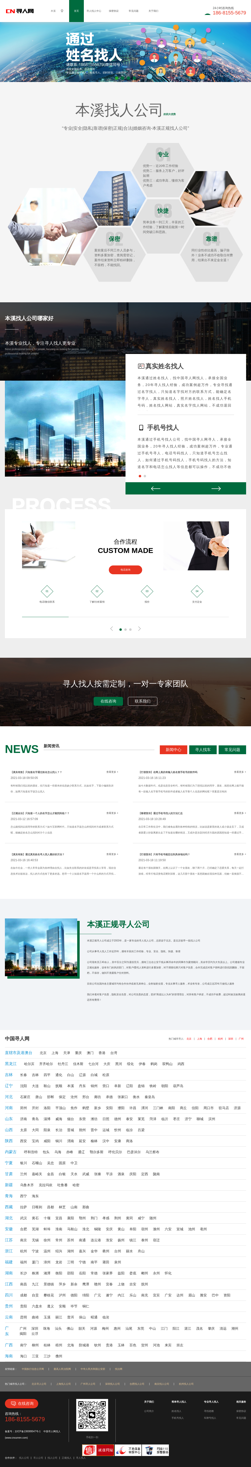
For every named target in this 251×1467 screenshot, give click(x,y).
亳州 (203, 1229)
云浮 (34, 1334)
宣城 (179, 1229)
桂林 (47, 1345)
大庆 (106, 1064)
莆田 (105, 1262)
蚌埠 (47, 1229)
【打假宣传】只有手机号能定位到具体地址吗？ (164, 854)
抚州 (144, 1284)
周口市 (208, 1108)
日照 (105, 1119)
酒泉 (121, 1174)
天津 (66, 1053)
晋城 (70, 1130)
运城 (105, 1130)
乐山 (132, 1295)
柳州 (35, 1345)
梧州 (58, 1345)
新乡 (97, 1108)
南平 (94, 1262)
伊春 (142, 1064)
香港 (102, 1053)
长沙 (23, 1273)
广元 (97, 1295)
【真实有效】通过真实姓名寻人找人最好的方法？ (37, 854)
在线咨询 (108, 701)
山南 (74, 1207)
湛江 (187, 1328)
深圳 (230, 1038)
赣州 (97, 1284)
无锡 (35, 1240)
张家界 (107, 1273)
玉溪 (47, 1317)
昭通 (94, 1317)
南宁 (23, 1345)
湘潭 (47, 1273)
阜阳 (132, 1229)
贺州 (144, 1345)
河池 (156, 1345)
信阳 (195, 1108)
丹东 (82, 1086)
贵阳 (23, 1306)
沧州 (74, 1097)
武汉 (23, 1218)
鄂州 (82, 1218)
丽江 (58, 1317)
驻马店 (224, 1108)
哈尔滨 (29, 1064)
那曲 (85, 1207)
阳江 (176, 1328)
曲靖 (35, 1317)
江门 (164, 1328)
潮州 (234, 1328)
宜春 (109, 1284)
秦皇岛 (150, 1097)
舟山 (141, 1251)
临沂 (164, 1119)
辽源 (82, 1075)
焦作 (74, 1108)
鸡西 (180, 1064)
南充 (144, 1295)
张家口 (123, 1097)
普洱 (70, 1317)
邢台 (85, 1097)
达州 (179, 1295)
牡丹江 (63, 1064)
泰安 (129, 1119)
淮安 (109, 1240)
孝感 (105, 1218)
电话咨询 (125, 569)
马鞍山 (72, 1229)
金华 (94, 1251)
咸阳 (47, 1141)
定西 (144, 1174)
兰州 (23, 1174)
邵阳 (70, 1273)
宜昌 (58, 1218)
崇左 (179, 1345)
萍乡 (62, 1284)
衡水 (136, 1097)
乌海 (57, 1152)
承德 (109, 1097)
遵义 (50, 1306)
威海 (58, 1119)
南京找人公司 (161, 1384)
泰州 (144, 1240)
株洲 (35, 1273)
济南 (23, 1119)
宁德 (82, 1262)
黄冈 (129, 1218)
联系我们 (143, 701)
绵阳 (85, 1295)
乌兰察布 (152, 1152)
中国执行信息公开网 (33, 1369)
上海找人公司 (63, 1384)
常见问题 (133, 11)
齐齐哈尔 (46, 1064)
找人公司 (24, 1457)
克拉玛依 (45, 1185)
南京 (23, 1240)
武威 (85, 1174)
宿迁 (156, 1240)
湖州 (70, 1251)
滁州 (156, 1229)
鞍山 (47, 1086)
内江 (121, 1295)
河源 (93, 1328)
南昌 (23, 1284)
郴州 (144, 1273)
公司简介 (149, 1411)
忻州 (117, 1130)
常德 (94, 1273)
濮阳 (121, 1108)
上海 (199, 1038)
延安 (82, 1141)
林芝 (62, 1207)
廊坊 (97, 1097)
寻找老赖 (209, 1411)
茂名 (199, 1328)
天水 (74, 1174)
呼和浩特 (31, 1152)
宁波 (35, 1251)
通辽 (81, 1152)
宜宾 (156, 1295)
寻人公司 (38, 1457)
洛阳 (47, 1108)
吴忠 (50, 1163)
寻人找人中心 (94, 11)
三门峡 (158, 1108)
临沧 (105, 1317)
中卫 (74, 1163)
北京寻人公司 (39, 1384)
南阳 (171, 1108)
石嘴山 (37, 1163)
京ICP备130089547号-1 (28, 1431)
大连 (35, 1086)
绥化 (130, 1064)
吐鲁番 (62, 1185)
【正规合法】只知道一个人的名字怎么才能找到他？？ (40, 813)
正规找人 (67, 1457)
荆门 (94, 1218)
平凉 (109, 1174)
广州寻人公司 (88, 1384)
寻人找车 (203, 750)
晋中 (94, 1130)
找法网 (118, 1369)
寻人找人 (81, 1457)
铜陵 (97, 1229)
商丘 (183, 1108)
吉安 (132, 1284)
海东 (35, 1196)
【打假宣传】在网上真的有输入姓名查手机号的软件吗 (167, 772)
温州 (47, 1251)
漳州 (47, 1262)
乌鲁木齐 (27, 1185)
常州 (58, 1240)
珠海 (46, 1328)
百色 (132, 1345)
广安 (168, 1295)
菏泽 (153, 1119)
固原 (62, 1163)
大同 (35, 1130)
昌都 (50, 1207)
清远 (223, 1328)
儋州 (58, 1356)
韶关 (81, 1328)
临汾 (129, 1130)
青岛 (35, 1119)
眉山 (191, 1295)
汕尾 (129, 1328)
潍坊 (94, 1119)
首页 (76, 11)
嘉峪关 (37, 1174)
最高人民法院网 (62, 1369)
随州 (153, 1218)
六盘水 (37, 1306)
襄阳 (70, 1218)
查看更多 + (112, 772)
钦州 (97, 1345)
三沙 (47, 1356)
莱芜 (141, 1119)
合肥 (209, 1038)
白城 (94, 1075)
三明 (70, 1262)
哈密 (76, 1185)
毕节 (74, 1306)
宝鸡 (35, 1141)
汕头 (58, 1328)
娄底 (132, 1273)
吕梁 (141, 1130)
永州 (156, 1273)
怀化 (168, 1273)
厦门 (35, 1262)
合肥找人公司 (137, 1384)
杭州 (220, 1038)
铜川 (58, 1141)
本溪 (70, 1086)
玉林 (121, 1345)
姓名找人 (176, 1411)
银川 (23, 1163)
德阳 (74, 1295)
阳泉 (47, 1130)
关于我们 (153, 11)
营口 (105, 1086)
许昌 (132, 1108)
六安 (168, 1229)
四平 (47, 1075)
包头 (46, 1152)
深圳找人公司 (112, 1384)
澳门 (90, 1053)
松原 (105, 1075)
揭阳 (23, 1334)
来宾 (168, 1345)
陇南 (156, 1174)
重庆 (78, 1053)
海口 (23, 1356)
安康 (117, 1141)
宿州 (144, 1229)
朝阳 (164, 1086)
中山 (152, 1328)
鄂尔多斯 (96, 1152)
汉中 (105, 1141)
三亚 (35, 1356)
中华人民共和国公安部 (93, 1369)
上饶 (121, 1284)
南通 (82, 1240)
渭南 (70, 1141)
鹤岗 (154, 1064)
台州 (117, 1251)
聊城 (200, 1119)
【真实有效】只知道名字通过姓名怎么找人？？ (36, 772)
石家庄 (25, 1097)
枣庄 (176, 1119)
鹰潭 (85, 1284)
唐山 (38, 1097)
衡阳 (58, 1273)
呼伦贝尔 (115, 1152)
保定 (62, 1097)
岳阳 (82, 1273)
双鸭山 (167, 1064)
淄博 (47, 1119)
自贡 (35, 1295)
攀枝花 (49, 1295)
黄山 (121, 1229)
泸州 (62, 1295)
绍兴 (58, 1251)
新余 (74, 1284)
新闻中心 (173, 750)
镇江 (132, 1240)
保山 (82, 1317)
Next (216, 488)
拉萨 (23, 1207)
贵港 (109, 1345)
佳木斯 (78, 1064)
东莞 (140, 1328)
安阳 (109, 1108)
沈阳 (23, 1086)
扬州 (121, 1240)
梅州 (105, 1328)
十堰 (47, 1218)
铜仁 (85, 1306)
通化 (58, 1075)
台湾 (113, 1053)
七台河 (93, 1064)
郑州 (23, 1108)
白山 (70, 1075)
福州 (23, 1262)
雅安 (203, 1295)
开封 (35, 1108)
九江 (35, 1284)
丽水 (129, 1251)
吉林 (35, 1075)
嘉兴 (82, 1251)
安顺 (62, 1306)
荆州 (117, 1218)
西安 (23, 1141)
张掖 (97, 1174)
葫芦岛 (178, 1086)
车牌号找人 (210, 1418)
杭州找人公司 (186, 1384)
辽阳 (129, 1086)
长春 (23, 1075)
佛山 (70, 1328)
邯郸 (50, 1097)
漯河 (144, 1108)
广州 (241, 1038)
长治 (58, 1130)
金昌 (50, 1174)
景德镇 (49, 1284)
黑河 (118, 1064)
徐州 (47, 1240)
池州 (191, 1229)
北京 (189, 1038)
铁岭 (153, 1086)
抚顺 (58, 1086)
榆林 (94, 1141)
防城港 (84, 1345)
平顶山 (60, 1108)
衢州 (105, 1251)
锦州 (94, 1086)
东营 (82, 1119)
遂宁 (109, 1295)
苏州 (70, 1240)
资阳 (227, 1295)
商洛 (129, 1141)
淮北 (85, 1229)
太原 (23, 1130)
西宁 (23, 1196)
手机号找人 (178, 1418)
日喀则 (37, 1207)
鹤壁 (85, 1108)
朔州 (82, 1130)
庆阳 (132, 1174)
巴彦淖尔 (134, 1152)
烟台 (70, 1119)
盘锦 (141, 1086)
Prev (156, 488)
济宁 (188, 1119)
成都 (23, 1295)
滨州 (211, 1119)
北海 (70, 1345)
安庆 (109, 1229)
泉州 (117, 1262)
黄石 (35, 1218)
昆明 (23, 1317)
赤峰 (69, 1152)
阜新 (117, 1086)
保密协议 (114, 11)
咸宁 (141, 1218)
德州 (117, 1119)
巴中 (215, 1295)
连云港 (96, 1240)
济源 (237, 1108)
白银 (62, 1174)
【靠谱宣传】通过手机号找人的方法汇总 (160, 813)
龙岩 (58, 1262)
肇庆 (211, 1328)
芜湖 (35, 1229)
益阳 (121, 1273)
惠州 (117, 1328)
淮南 (58, 1229)
